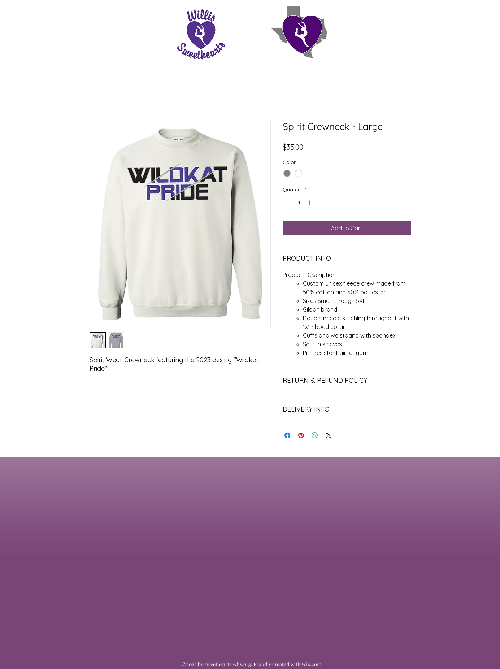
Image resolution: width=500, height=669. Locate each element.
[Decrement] (288, 202)
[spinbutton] (299, 202)
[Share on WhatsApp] (314, 435)
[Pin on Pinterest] (301, 435)
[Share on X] (328, 435)
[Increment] (310, 202)
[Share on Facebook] (287, 435)
